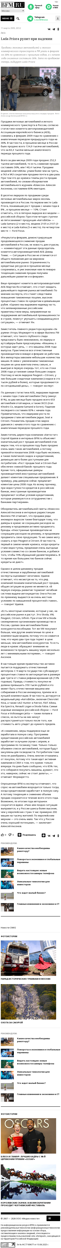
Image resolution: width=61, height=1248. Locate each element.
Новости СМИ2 (8, 927)
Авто (3, 32)
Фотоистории (9, 936)
